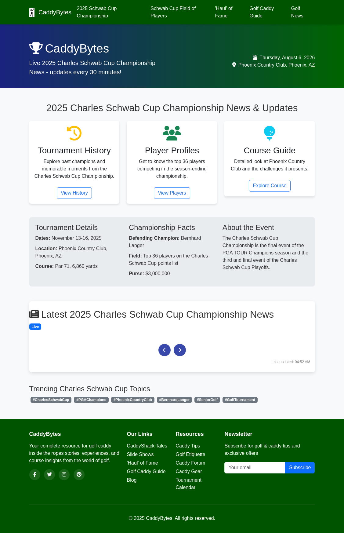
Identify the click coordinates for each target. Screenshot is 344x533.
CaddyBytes (49, 12)
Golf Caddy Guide (261, 12)
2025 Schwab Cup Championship (97, 12)
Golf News (297, 12)
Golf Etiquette (190, 454)
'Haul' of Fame (224, 12)
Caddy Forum (190, 462)
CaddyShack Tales (147, 445)
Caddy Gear (189, 471)
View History (74, 192)
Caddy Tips (188, 445)
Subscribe (300, 467)
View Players (172, 192)
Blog (131, 480)
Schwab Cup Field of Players (173, 12)
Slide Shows (140, 454)
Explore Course (269, 185)
